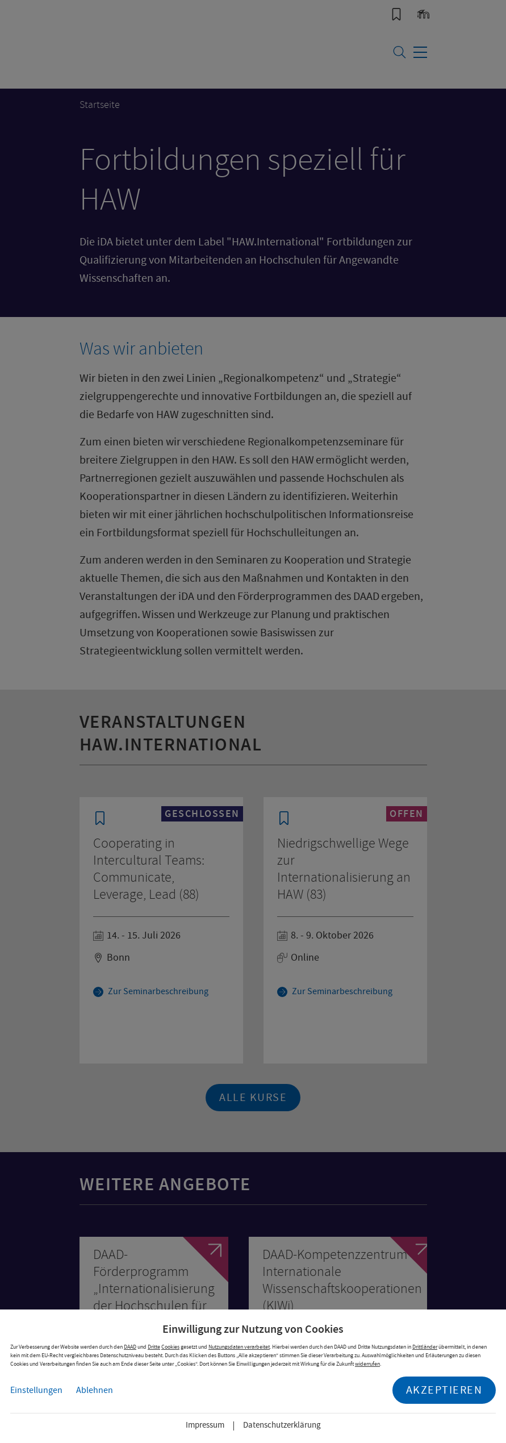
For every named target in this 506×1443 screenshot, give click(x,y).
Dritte (154, 1346)
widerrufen (367, 1363)
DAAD (130, 1346)
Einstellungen (36, 1390)
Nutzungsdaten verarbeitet (239, 1346)
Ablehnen (94, 1390)
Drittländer (424, 1346)
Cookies (170, 1346)
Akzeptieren (444, 1390)
